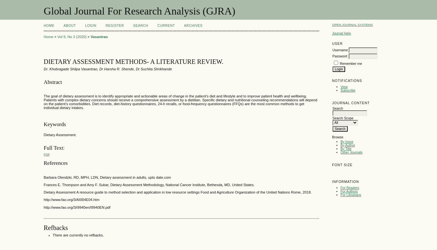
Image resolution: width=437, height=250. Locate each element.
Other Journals (352, 152)
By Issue (347, 142)
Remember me (351, 63)
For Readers (350, 188)
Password (340, 56)
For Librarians (351, 195)
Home (49, 25)
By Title (346, 149)
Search (140, 25)
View (344, 87)
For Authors (349, 191)
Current (166, 25)
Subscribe (348, 90)
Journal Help (341, 33)
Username (340, 50)
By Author (348, 145)
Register (115, 25)
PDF (47, 154)
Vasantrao (99, 37)
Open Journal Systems (352, 24)
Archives (193, 25)
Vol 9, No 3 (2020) (71, 37)
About (69, 25)
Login (90, 25)
